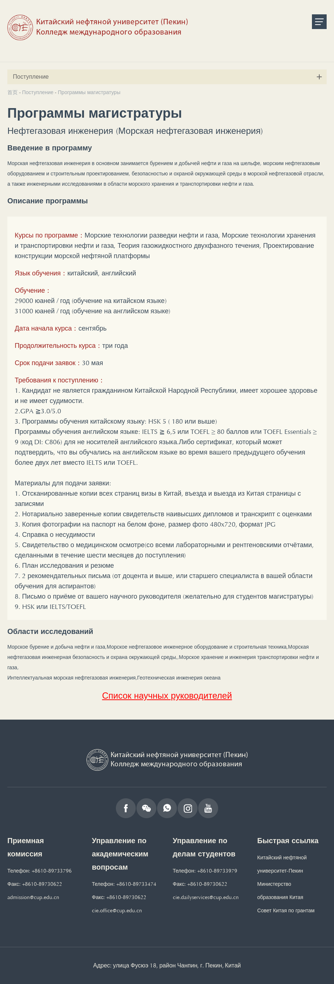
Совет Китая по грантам (286, 911)
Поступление (37, 92)
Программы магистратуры (89, 92)
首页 (12, 92)
